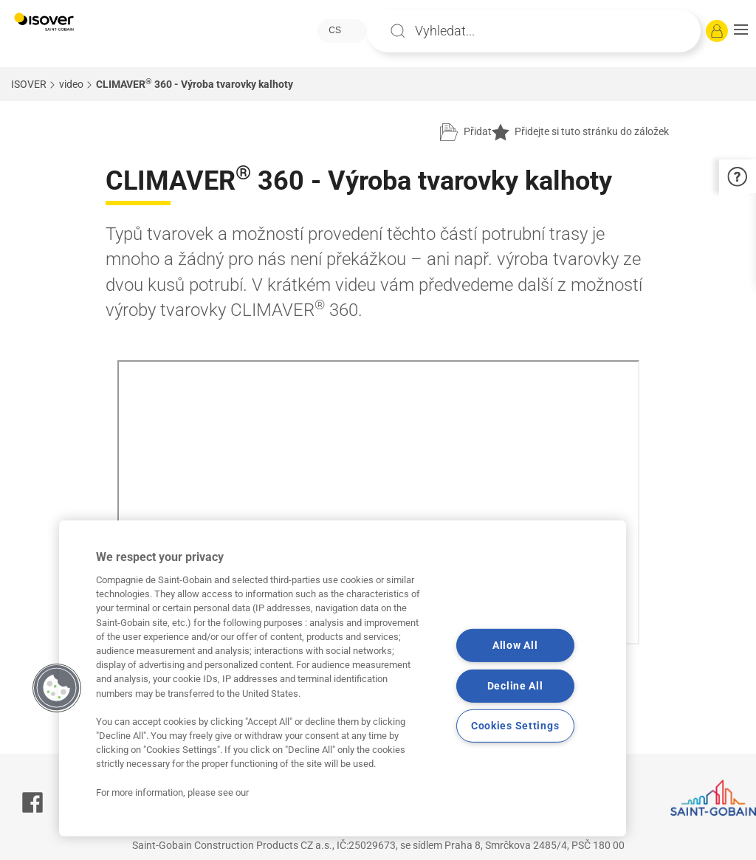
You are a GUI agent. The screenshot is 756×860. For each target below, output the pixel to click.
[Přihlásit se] (717, 31)
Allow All (514, 645)
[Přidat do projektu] (466, 132)
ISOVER (29, 84)
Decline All (515, 686)
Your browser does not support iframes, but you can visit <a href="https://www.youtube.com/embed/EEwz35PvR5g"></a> (378, 502)
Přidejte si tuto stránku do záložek (580, 132)
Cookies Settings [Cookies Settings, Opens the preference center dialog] (515, 726)
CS (335, 30)
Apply (398, 31)
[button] (741, 31)
